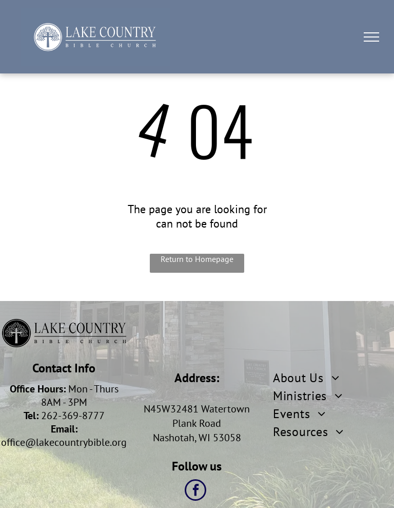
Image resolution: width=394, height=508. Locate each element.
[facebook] (195, 491)
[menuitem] (333, 378)
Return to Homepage (197, 259)
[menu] (371, 37)
